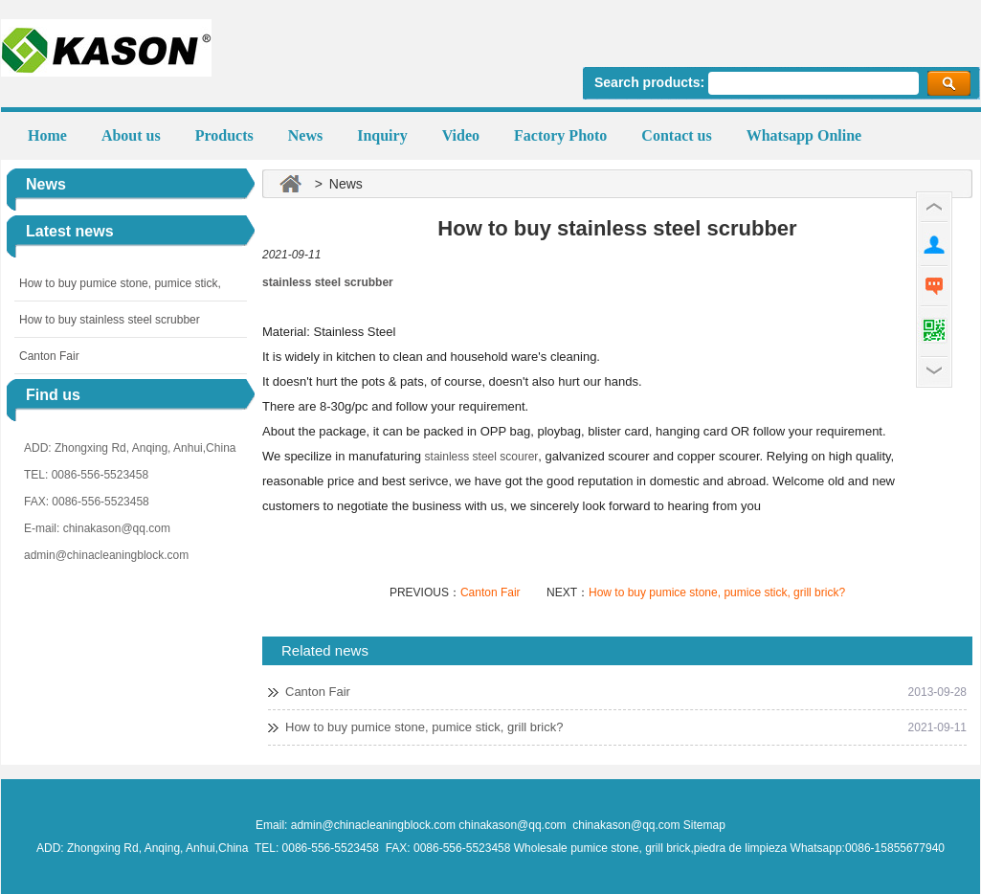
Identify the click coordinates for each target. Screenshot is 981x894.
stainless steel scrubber (327, 282)
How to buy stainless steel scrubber (109, 319)
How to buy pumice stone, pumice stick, (120, 283)
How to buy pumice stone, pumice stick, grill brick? (717, 592)
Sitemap (704, 825)
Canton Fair (49, 356)
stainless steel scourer (482, 456)
